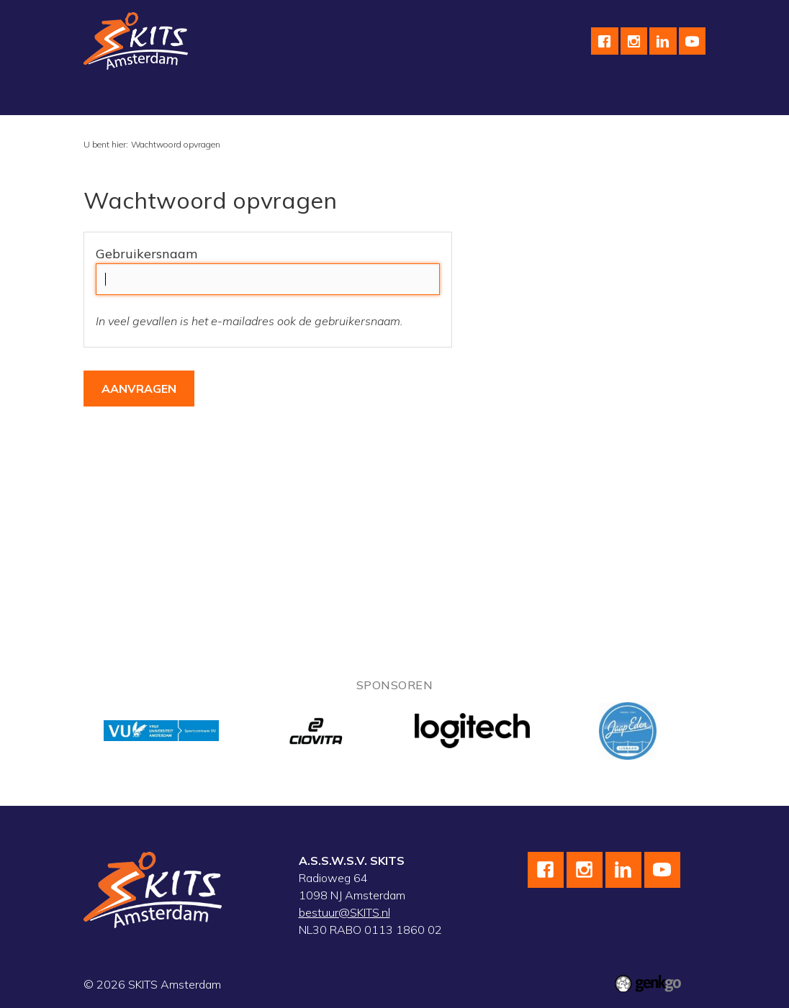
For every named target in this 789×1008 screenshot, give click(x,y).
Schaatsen (199, 97)
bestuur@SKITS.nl (344, 912)
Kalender (533, 97)
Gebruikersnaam (146, 253)
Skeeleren (358, 97)
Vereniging (122, 97)
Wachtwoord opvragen (175, 144)
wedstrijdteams (447, 97)
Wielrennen (280, 97)
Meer (593, 97)
